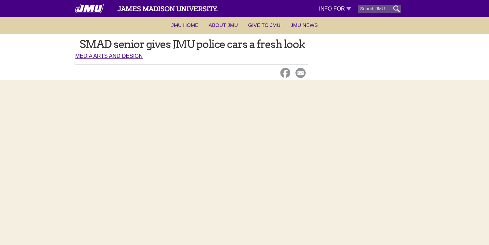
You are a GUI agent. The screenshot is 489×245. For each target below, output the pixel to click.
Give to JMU (264, 25)
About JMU (223, 25)
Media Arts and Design (109, 56)
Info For (335, 9)
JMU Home (184, 25)
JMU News (304, 25)
